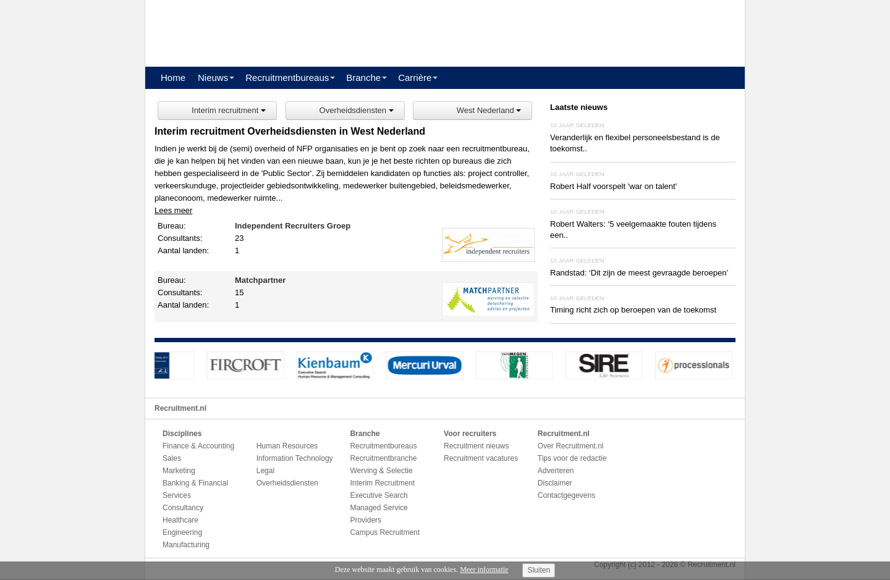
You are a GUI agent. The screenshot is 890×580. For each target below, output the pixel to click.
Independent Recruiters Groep (292, 225)
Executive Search (378, 495)
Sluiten (538, 570)
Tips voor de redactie (572, 458)
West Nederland (489, 110)
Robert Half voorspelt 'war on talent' (613, 186)
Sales (172, 458)
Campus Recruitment (385, 532)
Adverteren (556, 470)
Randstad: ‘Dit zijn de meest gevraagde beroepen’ (639, 272)
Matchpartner (260, 280)
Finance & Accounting (198, 446)
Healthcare (180, 520)
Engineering (182, 532)
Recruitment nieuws (476, 446)
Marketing (179, 470)
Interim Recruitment (382, 483)
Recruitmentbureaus (287, 77)
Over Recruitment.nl (571, 446)
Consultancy (183, 507)
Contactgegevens (566, 495)
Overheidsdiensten (357, 110)
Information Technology (294, 458)
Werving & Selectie (381, 470)
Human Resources (287, 446)
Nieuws (213, 77)
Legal (265, 470)
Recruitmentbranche (383, 458)
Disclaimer (555, 483)
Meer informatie (484, 569)
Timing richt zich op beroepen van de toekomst (633, 309)
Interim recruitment (229, 110)
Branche (363, 77)
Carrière (414, 77)
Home (173, 77)
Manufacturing (186, 544)
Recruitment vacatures (481, 458)
